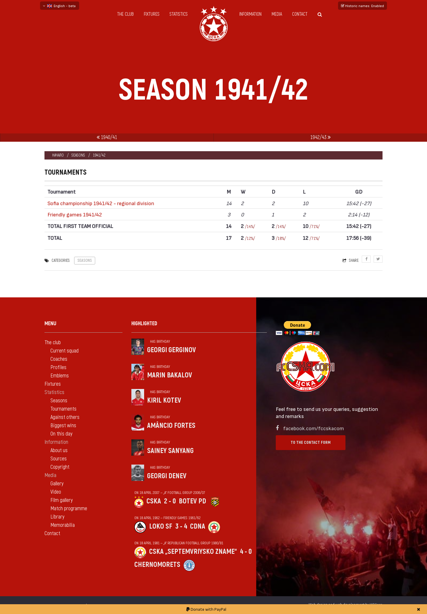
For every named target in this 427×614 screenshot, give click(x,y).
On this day (61, 433)
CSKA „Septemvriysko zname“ (193, 551)
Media (277, 14)
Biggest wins (63, 425)
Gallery (56, 483)
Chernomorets (157, 564)
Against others (64, 417)
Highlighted (144, 323)
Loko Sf (160, 526)
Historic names (362, 6)
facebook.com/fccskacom (313, 427)
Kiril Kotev (164, 400)
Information (250, 14)
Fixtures (152, 14)
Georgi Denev (167, 476)
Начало (58, 155)
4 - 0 (246, 551)
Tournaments (63, 409)
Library (57, 516)
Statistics (179, 14)
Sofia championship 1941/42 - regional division (100, 203)
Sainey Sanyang (170, 450)
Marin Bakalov (169, 375)
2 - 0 (170, 501)
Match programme (68, 508)
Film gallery (61, 500)
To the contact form (311, 442)
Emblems (59, 375)
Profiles (58, 367)
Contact (299, 14)
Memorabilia (62, 525)
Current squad (64, 350)
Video (55, 492)
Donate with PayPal (206, 609)
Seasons (78, 155)
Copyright (59, 467)
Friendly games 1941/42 (74, 214)
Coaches (58, 359)
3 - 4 (181, 526)
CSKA (153, 501)
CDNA (197, 526)
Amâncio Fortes (171, 425)
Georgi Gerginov (171, 350)
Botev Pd (192, 501)
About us (59, 450)
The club (125, 14)
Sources (58, 458)
